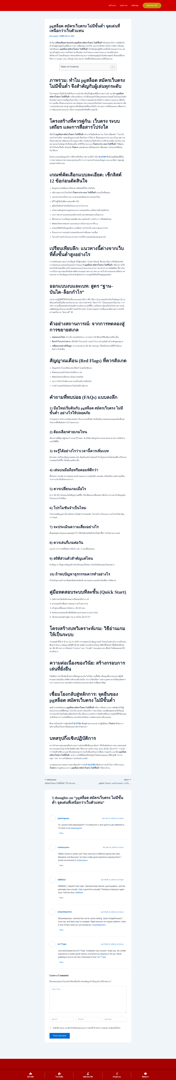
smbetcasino (63, 847)
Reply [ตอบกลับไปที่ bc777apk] (61, 962)
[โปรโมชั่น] (59, 1075)
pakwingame (63, 818)
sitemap (135, 5)
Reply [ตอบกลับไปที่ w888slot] (61, 897)
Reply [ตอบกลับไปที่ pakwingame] (61, 833)
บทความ (124, 5)
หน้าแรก (112, 5)
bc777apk (62, 944)
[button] (152, 5)
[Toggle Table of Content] (111, 67)
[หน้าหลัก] (30, 1075)
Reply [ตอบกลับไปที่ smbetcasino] (61, 865)
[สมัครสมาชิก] (88, 1075)
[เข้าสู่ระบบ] (116, 1075)
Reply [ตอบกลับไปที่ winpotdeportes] (61, 930)
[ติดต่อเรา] (145, 1075)
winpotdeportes (65, 912)
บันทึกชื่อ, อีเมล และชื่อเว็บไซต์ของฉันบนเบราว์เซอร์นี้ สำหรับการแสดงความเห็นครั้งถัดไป (86, 1028)
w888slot (62, 880)
